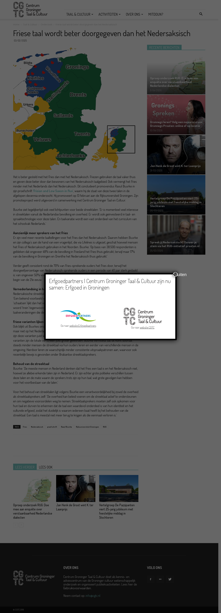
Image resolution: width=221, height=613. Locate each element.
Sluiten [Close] (175, 274)
